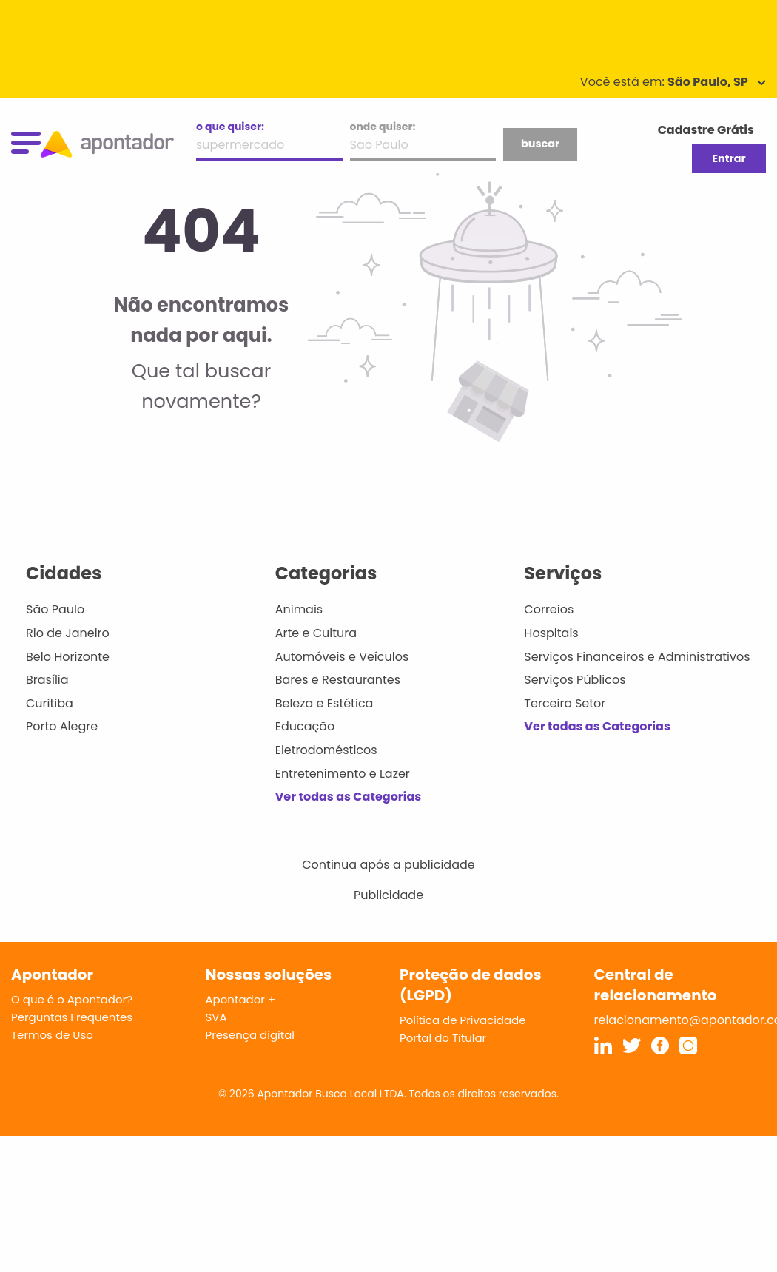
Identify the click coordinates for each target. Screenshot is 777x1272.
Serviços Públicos (574, 679)
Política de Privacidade (463, 1020)
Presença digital (250, 1035)
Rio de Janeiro (68, 633)
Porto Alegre (62, 726)
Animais (299, 609)
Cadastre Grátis (706, 129)
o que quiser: (230, 126)
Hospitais (551, 633)
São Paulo (55, 609)
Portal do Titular (443, 1038)
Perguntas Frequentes (71, 1017)
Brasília (47, 679)
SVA (216, 1017)
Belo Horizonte (68, 656)
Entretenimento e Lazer (342, 773)
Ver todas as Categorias (348, 796)
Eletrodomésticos (326, 749)
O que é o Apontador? (71, 999)
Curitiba (49, 703)
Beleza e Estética (324, 703)
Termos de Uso (52, 1035)
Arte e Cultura (316, 633)
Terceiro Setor (564, 703)
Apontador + (241, 999)
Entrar (728, 158)
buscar (540, 143)
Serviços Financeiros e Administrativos (637, 656)
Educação (305, 726)
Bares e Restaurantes (337, 679)
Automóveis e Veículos (342, 656)
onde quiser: (383, 126)
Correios (549, 609)
